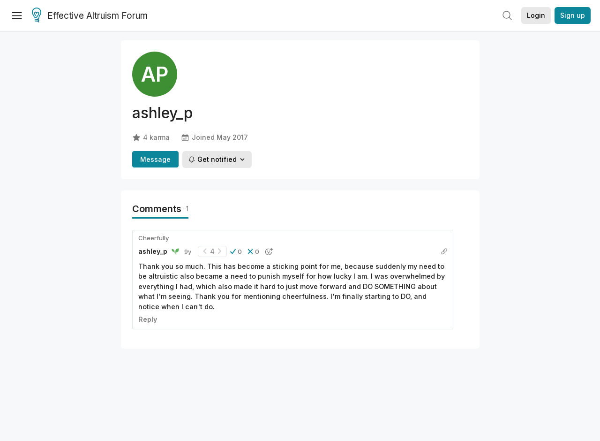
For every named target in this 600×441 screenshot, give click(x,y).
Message (155, 159)
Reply (147, 319)
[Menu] (17, 15)
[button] (236, 251)
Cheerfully (153, 238)
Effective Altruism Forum (90, 16)
